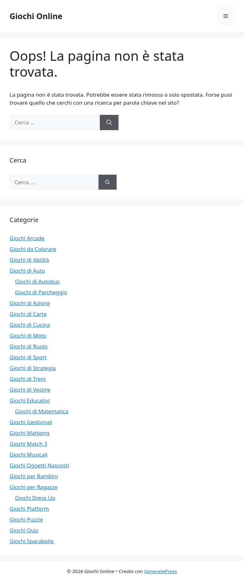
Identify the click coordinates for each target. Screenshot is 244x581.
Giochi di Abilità (29, 259)
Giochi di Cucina (30, 324)
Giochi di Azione (30, 303)
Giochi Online (36, 15)
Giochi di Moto (28, 335)
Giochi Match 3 (28, 443)
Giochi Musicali (28, 454)
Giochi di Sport (28, 357)
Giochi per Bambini (34, 476)
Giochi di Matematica (41, 411)
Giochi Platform (29, 508)
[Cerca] (109, 122)
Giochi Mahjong (30, 433)
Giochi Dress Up (35, 497)
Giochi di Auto (27, 270)
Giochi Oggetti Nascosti (39, 465)
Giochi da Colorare (33, 249)
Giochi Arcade (27, 238)
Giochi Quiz (24, 530)
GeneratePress (160, 571)
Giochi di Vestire (30, 389)
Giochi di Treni (28, 378)
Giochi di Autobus (37, 281)
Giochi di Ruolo (29, 346)
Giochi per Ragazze (34, 487)
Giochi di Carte (28, 314)
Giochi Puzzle (26, 519)
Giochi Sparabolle (32, 541)
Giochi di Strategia (33, 368)
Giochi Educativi (30, 400)
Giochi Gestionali (31, 422)
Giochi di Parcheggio (41, 292)
